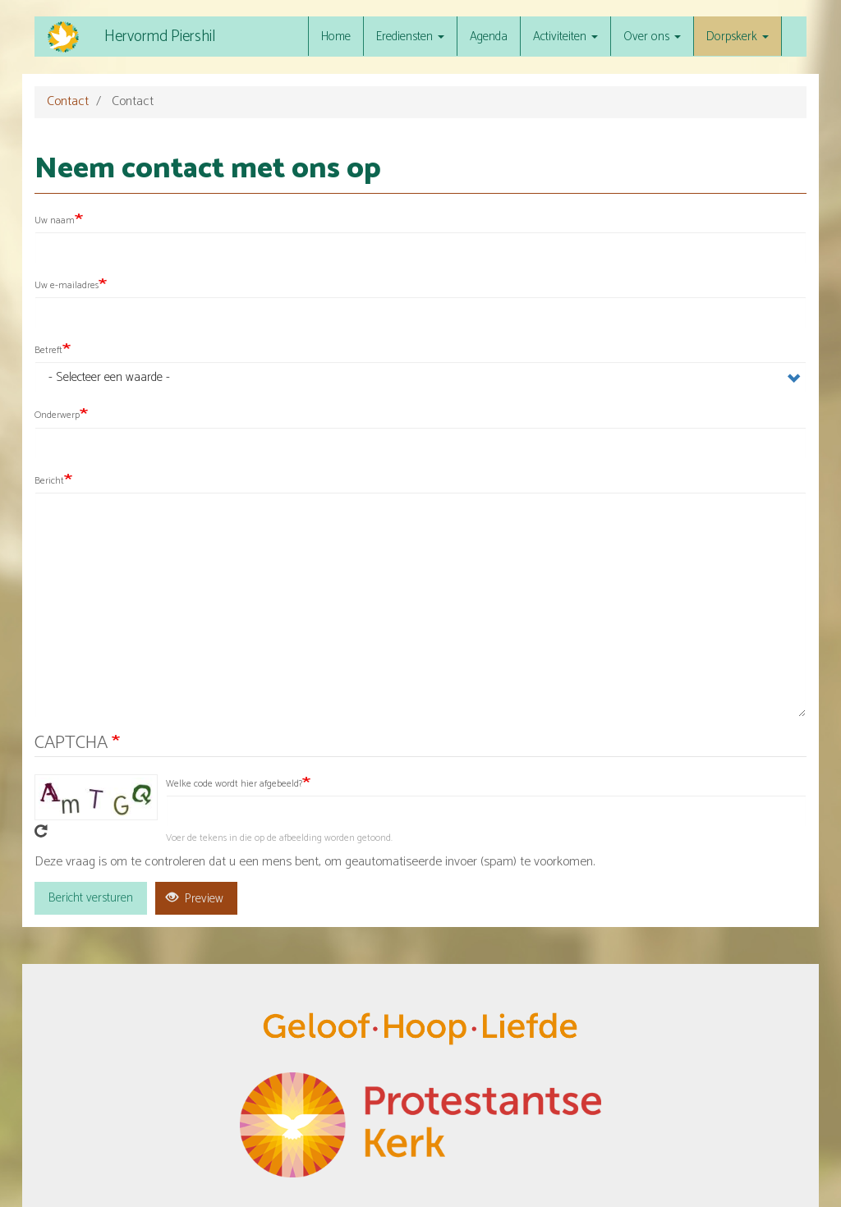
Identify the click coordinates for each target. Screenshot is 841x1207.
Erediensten (410, 36)
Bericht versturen (90, 898)
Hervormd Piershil (159, 36)
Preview (194, 898)
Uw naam (54, 220)
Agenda (489, 36)
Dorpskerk (737, 36)
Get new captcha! (41, 831)
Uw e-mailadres (66, 285)
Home (336, 36)
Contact (68, 101)
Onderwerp (57, 415)
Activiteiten (565, 36)
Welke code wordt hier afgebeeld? (234, 784)
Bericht (49, 481)
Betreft (48, 350)
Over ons (652, 36)
